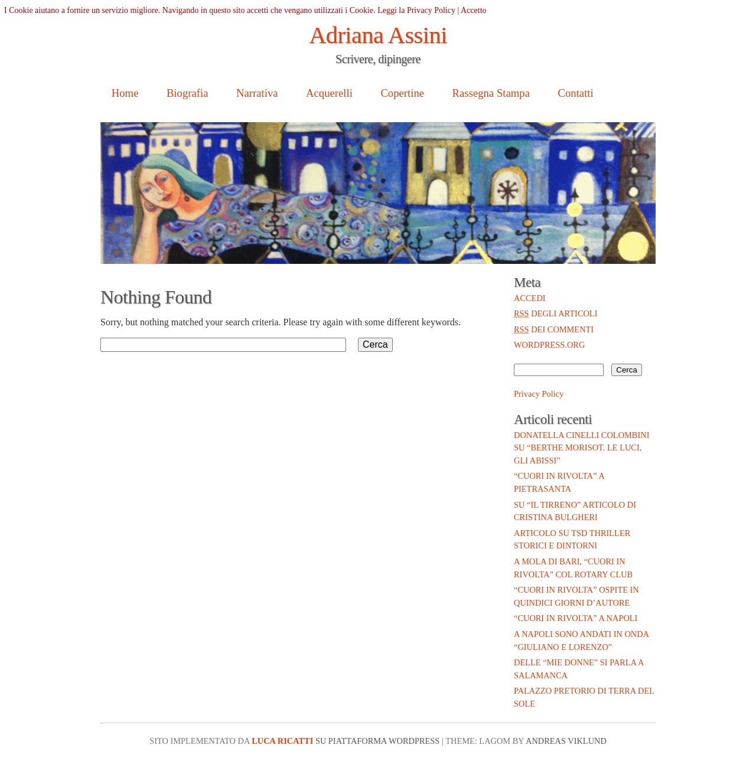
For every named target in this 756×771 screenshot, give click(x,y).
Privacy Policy (538, 393)
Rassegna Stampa (491, 93)
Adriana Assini (378, 35)
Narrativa (257, 93)
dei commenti (554, 329)
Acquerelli (329, 93)
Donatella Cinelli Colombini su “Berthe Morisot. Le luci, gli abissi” (581, 447)
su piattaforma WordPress (377, 741)
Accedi (530, 298)
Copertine (402, 93)
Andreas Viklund (566, 741)
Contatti (575, 93)
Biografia (187, 93)
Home (125, 93)
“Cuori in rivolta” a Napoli (575, 618)
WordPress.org (549, 344)
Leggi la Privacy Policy (416, 10)
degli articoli (555, 313)
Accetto (474, 10)
